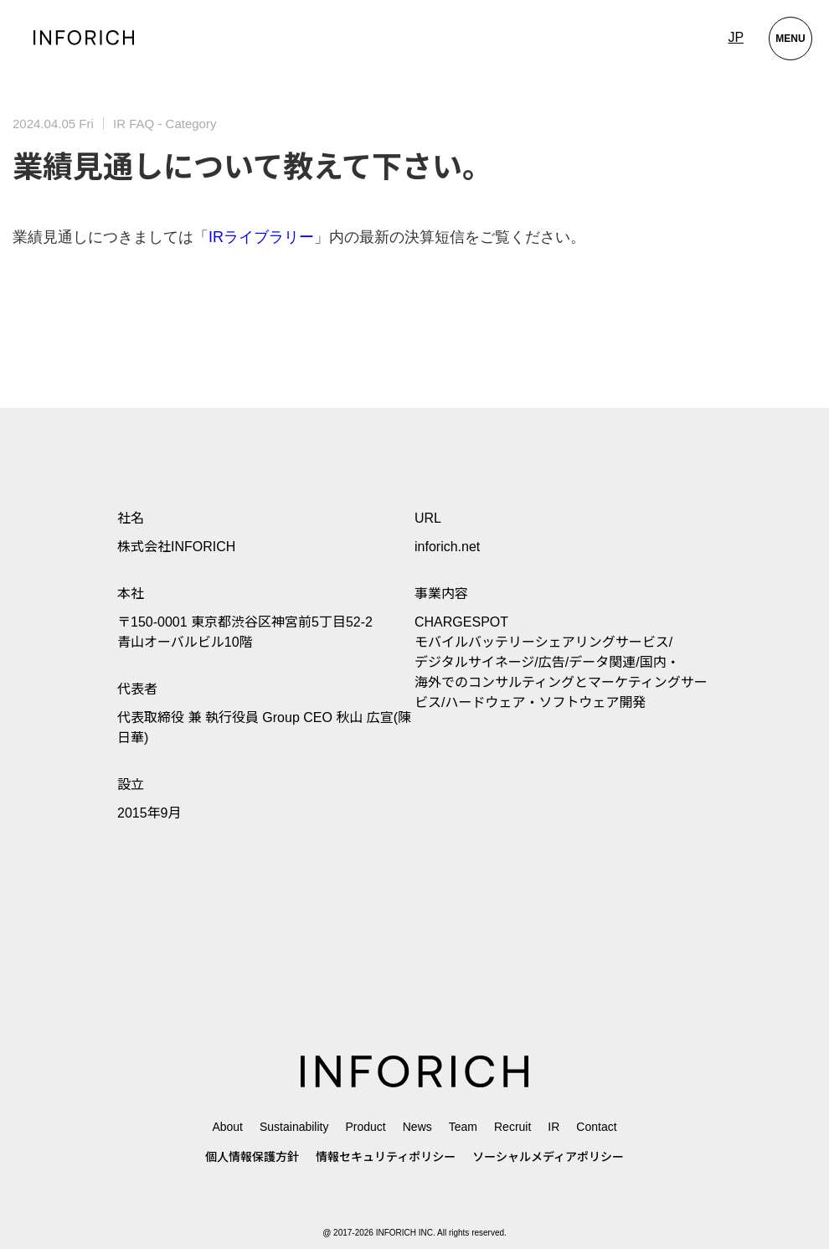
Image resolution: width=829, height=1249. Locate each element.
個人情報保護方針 (252, 1157)
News (417, 1126)
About (227, 1126)
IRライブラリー (261, 237)
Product (365, 1126)
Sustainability (294, 1126)
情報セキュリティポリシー (386, 1157)
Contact (596, 1126)
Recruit (512, 1126)
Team (463, 1126)
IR (553, 1126)
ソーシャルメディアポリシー (548, 1157)
